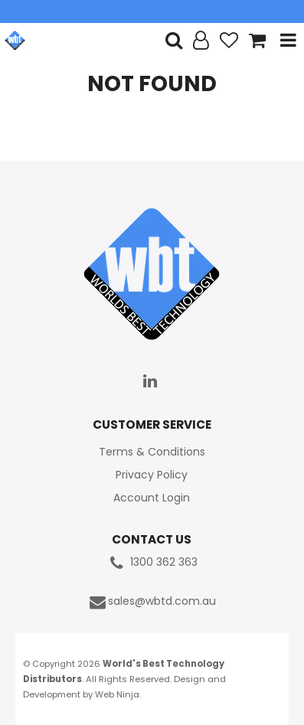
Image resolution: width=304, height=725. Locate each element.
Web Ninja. (118, 694)
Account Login (151, 497)
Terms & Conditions (152, 451)
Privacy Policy (152, 474)
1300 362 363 (152, 563)
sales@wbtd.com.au (151, 602)
